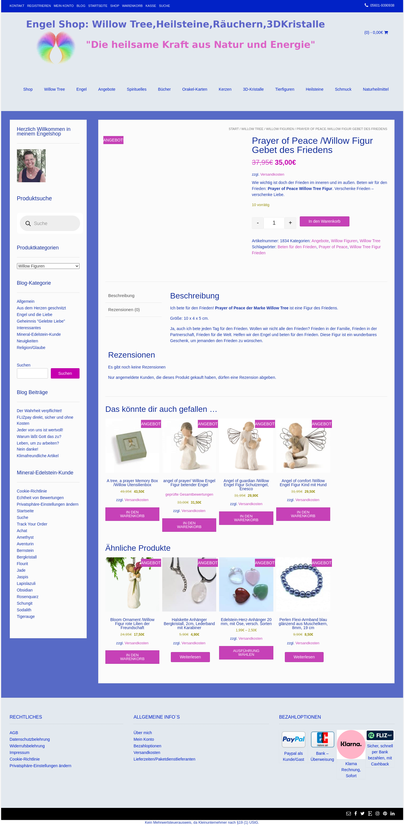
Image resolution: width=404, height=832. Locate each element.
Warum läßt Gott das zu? (39, 436)
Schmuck (343, 89)
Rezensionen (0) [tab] (124, 309)
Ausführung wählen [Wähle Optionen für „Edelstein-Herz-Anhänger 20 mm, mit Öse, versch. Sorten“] (246, 653)
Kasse (151, 5)
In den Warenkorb (325, 221)
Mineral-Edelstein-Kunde (39, 334)
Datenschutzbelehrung (30, 739)
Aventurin (25, 544)
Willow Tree (54, 89)
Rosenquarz (28, 596)
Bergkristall (27, 557)
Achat (22, 530)
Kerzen (225, 89)
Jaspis (22, 577)
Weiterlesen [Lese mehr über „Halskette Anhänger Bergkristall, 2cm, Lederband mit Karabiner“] (190, 657)
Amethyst (25, 537)
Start (234, 129)
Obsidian (25, 590)
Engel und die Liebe (35, 314)
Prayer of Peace (333, 247)
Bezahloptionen (147, 746)
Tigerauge (26, 616)
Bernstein (25, 550)
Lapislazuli (26, 583)
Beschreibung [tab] (121, 295)
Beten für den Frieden (297, 247)
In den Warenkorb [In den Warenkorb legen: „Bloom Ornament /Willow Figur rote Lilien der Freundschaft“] (132, 657)
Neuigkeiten (27, 341)
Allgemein (25, 301)
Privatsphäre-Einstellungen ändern (48, 504)
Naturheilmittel (375, 89)
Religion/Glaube (31, 347)
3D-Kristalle (253, 89)
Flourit (22, 563)
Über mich (143, 732)
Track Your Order (32, 524)
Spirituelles (136, 89)
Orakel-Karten (194, 89)
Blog (81, 5)
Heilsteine (314, 89)
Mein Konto (64, 5)
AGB (14, 732)
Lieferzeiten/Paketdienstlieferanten (164, 759)
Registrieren (39, 5)
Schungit (24, 603)
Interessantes (29, 327)
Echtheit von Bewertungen (40, 497)
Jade (21, 570)
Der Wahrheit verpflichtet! (39, 410)
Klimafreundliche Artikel (38, 455)
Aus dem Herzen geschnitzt (41, 308)
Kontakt (17, 5)
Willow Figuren (280, 129)
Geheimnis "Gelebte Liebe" (41, 321)
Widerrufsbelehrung (27, 746)
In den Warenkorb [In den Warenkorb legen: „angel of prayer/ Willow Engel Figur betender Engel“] (189, 525)
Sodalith (24, 610)
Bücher (164, 89)
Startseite (97, 5)
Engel (81, 89)
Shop (114, 5)
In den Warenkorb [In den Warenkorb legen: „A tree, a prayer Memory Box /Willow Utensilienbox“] (132, 514)
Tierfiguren (284, 89)
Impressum (20, 752)
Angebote (106, 89)
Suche (164, 5)
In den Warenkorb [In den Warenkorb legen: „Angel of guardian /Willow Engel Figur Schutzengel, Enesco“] (246, 518)
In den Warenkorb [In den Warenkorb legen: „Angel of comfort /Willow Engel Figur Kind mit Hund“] (303, 514)
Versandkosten (272, 174)
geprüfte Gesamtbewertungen (189, 494)
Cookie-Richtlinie (32, 491)
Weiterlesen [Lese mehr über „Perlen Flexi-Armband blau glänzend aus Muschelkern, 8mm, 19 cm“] (304, 657)
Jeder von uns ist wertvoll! (40, 430)
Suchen (23, 365)
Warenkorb (132, 5)
